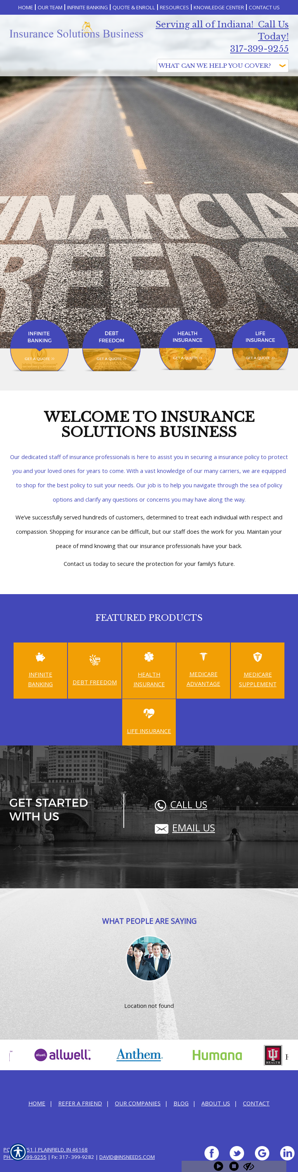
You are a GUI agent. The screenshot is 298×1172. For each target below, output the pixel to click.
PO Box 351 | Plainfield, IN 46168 (45, 1149)
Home (36, 1103)
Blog (181, 1103)
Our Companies (138, 1103)
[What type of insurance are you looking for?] (223, 65)
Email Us (185, 827)
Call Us (181, 804)
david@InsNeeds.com (127, 1156)
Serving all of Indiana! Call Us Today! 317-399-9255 (222, 36)
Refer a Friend (80, 1103)
